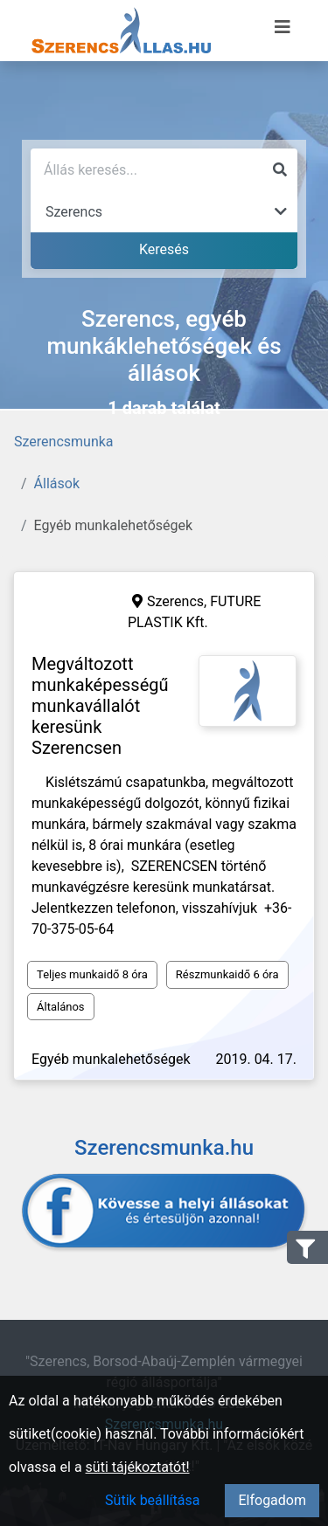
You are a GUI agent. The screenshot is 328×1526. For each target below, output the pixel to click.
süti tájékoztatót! (138, 1467)
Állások (57, 483)
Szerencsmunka (64, 441)
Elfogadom (272, 1500)
